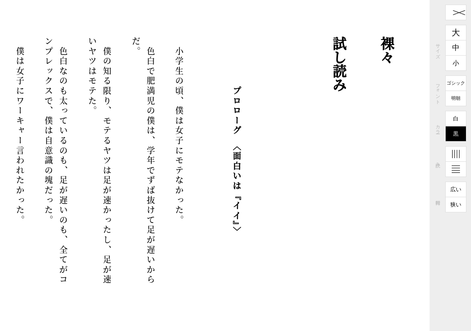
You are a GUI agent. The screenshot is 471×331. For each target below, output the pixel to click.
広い (455, 189)
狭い (455, 204)
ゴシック (456, 83)
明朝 (455, 98)
